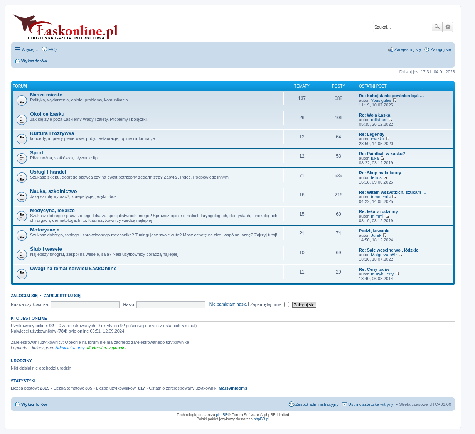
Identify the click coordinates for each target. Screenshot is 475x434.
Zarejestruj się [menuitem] (407, 49)
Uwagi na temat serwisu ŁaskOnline (73, 268)
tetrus (376, 177)
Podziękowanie (374, 230)
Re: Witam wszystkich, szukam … (392, 192)
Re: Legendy (371, 134)
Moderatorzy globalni (106, 347)
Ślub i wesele (46, 249)
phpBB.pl (262, 419)
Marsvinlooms (233, 388)
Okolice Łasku (47, 114)
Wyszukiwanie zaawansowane (448, 27)
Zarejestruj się (62, 295)
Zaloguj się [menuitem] (441, 49)
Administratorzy (70, 347)
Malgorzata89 (384, 254)
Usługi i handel (48, 172)
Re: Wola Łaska (374, 115)
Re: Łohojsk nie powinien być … (391, 95)
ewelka (377, 139)
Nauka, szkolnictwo (53, 191)
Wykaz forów (34, 404)
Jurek (376, 235)
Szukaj (437, 27)
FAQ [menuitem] (52, 49)
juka (375, 158)
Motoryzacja (44, 230)
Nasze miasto (46, 95)
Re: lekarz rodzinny (378, 211)
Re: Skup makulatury (380, 173)
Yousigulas (381, 100)
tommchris (381, 196)
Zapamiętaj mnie (269, 304)
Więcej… (30, 49)
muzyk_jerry (382, 274)
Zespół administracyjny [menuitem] (317, 404)
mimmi (377, 216)
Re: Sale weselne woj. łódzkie (388, 250)
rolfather (378, 119)
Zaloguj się (24, 295)
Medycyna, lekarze (52, 210)
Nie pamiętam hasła (228, 304)
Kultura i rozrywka (52, 133)
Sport (36, 152)
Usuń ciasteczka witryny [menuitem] (370, 404)
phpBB (222, 415)
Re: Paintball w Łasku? (382, 153)
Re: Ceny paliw (374, 269)
